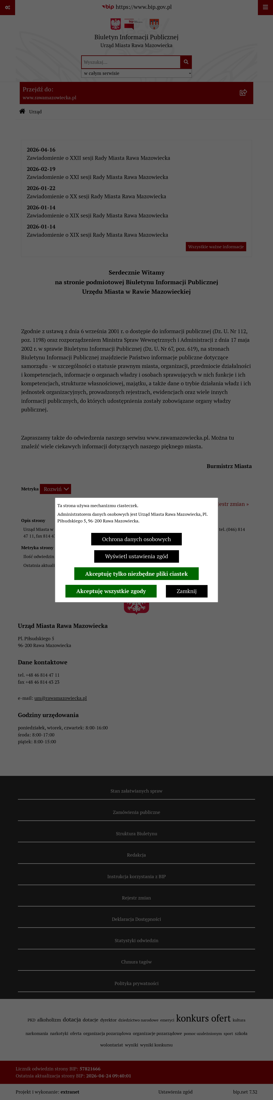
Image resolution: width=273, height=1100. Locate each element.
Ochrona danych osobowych (136, 539)
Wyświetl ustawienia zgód (136, 556)
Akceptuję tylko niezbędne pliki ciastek (136, 573)
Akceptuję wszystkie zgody (111, 591)
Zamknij (187, 591)
